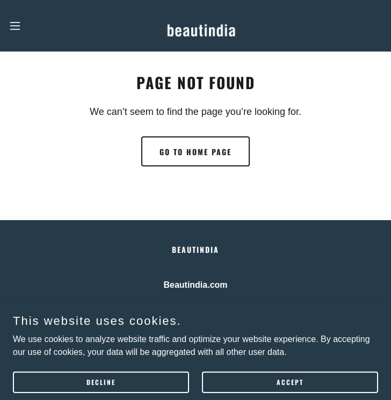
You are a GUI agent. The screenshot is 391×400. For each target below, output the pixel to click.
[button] (33, 26)
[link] (195, 25)
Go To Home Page (195, 151)
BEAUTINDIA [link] (195, 249)
